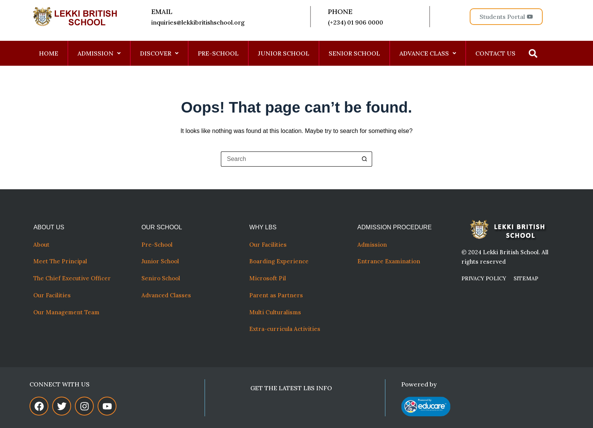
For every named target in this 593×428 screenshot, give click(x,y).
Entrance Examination (388, 261)
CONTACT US (495, 53)
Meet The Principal (60, 261)
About (42, 244)
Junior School (160, 261)
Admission (372, 244)
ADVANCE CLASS (427, 53)
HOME (48, 53)
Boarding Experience (279, 261)
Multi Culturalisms (276, 312)
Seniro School (160, 278)
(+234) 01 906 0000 (355, 22)
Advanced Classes (166, 295)
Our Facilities (52, 295)
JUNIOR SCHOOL (283, 53)
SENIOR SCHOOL (354, 53)
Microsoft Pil (267, 278)
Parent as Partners (276, 295)
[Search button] (364, 159)
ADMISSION (99, 53)
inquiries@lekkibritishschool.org (198, 22)
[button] (99, 53)
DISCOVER (159, 53)
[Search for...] (289, 159)
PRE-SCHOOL (218, 53)
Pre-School (156, 244)
